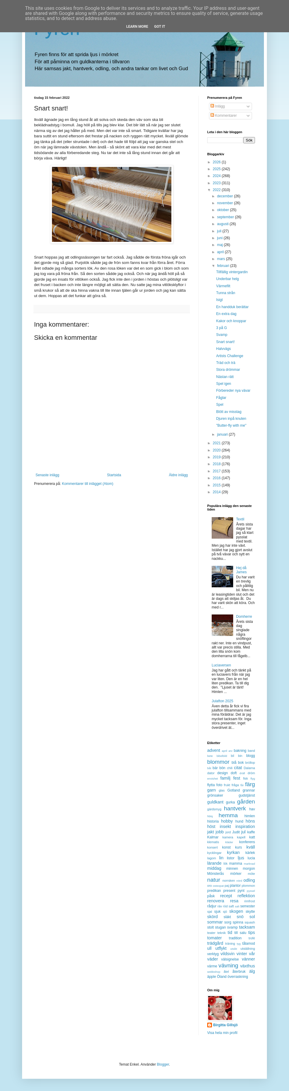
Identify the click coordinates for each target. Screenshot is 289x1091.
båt (209, 768)
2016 (217, 478)
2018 (217, 464)
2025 (217, 169)
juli (219, 231)
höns (250, 821)
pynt (241, 891)
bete (210, 755)
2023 (217, 183)
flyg (252, 778)
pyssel (251, 890)
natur (213, 880)
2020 (217, 450)
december (225, 196)
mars (221, 259)
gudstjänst (247, 795)
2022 (217, 190)
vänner (248, 959)
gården (246, 801)
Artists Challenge (229, 356)
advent (213, 750)
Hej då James (241, 570)
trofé (251, 938)
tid (229, 932)
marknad (249, 863)
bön (222, 768)
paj (227, 885)
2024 (217, 176)
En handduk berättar (232, 307)
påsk (211, 896)
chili (230, 768)
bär (215, 768)
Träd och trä (225, 363)
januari (223, 434)
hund (239, 821)
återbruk (239, 971)
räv (219, 906)
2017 (217, 471)
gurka (230, 802)
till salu (240, 933)
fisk (245, 778)
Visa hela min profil (222, 1033)
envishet (212, 778)
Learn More (137, 26)
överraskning (237, 977)
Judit (236, 832)
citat (238, 767)
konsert (212, 847)
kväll (250, 847)
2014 (217, 492)
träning (230, 943)
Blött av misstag (229, 412)
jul (243, 831)
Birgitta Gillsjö (225, 1025)
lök (225, 863)
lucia (251, 858)
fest (236, 778)
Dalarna (249, 768)
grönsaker (215, 795)
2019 (217, 457)
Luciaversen (221, 665)
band (251, 750)
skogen (236, 911)
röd (225, 906)
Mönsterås (215, 874)
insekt (225, 826)
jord (228, 832)
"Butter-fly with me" (231, 425)
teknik (221, 933)
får (242, 785)
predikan (214, 891)
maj (220, 245)
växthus (247, 966)
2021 (217, 443)
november (225, 203)
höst (211, 826)
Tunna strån (225, 293)
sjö (225, 911)
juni (220, 238)
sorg (227, 922)
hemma (228, 815)
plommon (248, 885)
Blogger (163, 1064)
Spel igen (223, 384)
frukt (227, 785)
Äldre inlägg (178, 475)
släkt (227, 917)
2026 (217, 162)
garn (211, 790)
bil (232, 755)
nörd (239, 880)
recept (226, 895)
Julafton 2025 (222, 701)
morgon (249, 868)
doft (234, 773)
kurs (238, 847)
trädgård (215, 943)
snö (240, 916)
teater (211, 933)
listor (230, 858)
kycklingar (214, 853)
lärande (214, 863)
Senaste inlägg (47, 475)
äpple (211, 977)
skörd (212, 916)
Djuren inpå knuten (231, 419)
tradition (235, 938)
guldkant (215, 802)
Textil (240, 519)
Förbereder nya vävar (233, 390)
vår (252, 953)
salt (237, 906)
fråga (235, 785)
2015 (217, 485)
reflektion (246, 895)
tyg (239, 943)
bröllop (250, 762)
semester (247, 906)
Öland (222, 977)
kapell (241, 837)
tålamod (248, 943)
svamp (232, 927)
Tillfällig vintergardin (232, 272)
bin (240, 755)
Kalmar (213, 837)
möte (251, 873)
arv (230, 750)
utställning (247, 948)
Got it (159, 26)
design (222, 773)
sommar (215, 922)
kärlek (250, 853)
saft (231, 906)
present (229, 891)
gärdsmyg (214, 809)
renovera (215, 900)
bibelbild (221, 755)
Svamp (221, 335)
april (221, 252)
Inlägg (217, 106)
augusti (223, 224)
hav (252, 809)
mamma (235, 863)
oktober (223, 210)
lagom (211, 858)
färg (250, 784)
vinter (241, 953)
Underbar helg (227, 279)
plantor (235, 885)
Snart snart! (225, 342)
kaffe (251, 832)
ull (209, 948)
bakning (240, 751)
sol (252, 916)
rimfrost (249, 901)
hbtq (210, 816)
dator (211, 773)
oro (209, 885)
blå (234, 762)
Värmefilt (223, 286)
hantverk (235, 808)
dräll (242, 773)
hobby (227, 821)
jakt (210, 831)
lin (221, 857)
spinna (238, 922)
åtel (226, 971)
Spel (219, 404)
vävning (228, 965)
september (226, 217)
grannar (249, 790)
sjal (209, 911)
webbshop (213, 971)
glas (222, 790)
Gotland (233, 790)
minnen (232, 868)
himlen (250, 816)
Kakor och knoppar (231, 321)
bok (241, 762)
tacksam (247, 927)
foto (219, 785)
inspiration (245, 826)
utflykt (221, 948)
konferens (247, 842)
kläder (229, 842)
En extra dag (226, 314)
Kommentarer (223, 115)
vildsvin (228, 953)
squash (250, 922)
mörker (235, 874)
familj (225, 778)
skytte (250, 911)
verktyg (213, 954)
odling (249, 880)
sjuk (217, 911)
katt (252, 837)
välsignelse (230, 959)
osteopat (218, 885)
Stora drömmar (228, 370)
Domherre (244, 616)
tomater (214, 937)
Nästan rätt (225, 377)
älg (252, 971)
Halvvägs (223, 349)
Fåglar (221, 398)
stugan (220, 927)
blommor (218, 762)
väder (212, 959)
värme (212, 966)
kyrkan (233, 852)
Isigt (219, 300)
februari (223, 266)
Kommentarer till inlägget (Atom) (87, 484)
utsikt (233, 948)
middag (214, 868)
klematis (213, 842)
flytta (211, 785)
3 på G (221, 328)
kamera (227, 837)
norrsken (228, 880)
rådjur (211, 906)
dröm (251, 773)
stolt (210, 927)
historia (213, 821)
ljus (241, 857)
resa (234, 900)
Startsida (114, 475)
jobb (220, 831)
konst (226, 847)
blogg (250, 756)
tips (251, 932)
